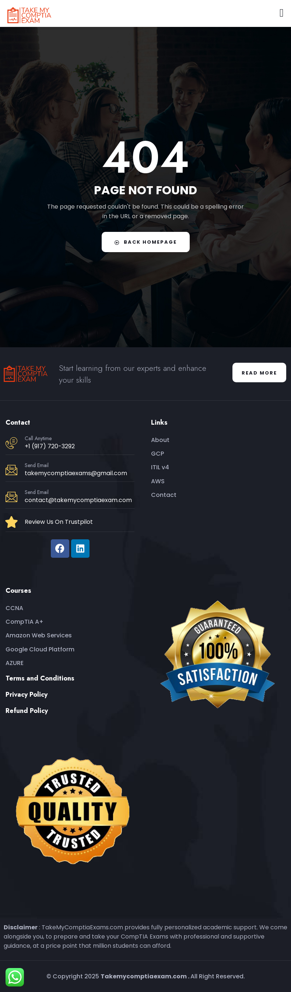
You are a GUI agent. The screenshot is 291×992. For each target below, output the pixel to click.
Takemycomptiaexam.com (144, 976)
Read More (259, 372)
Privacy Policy (27, 694)
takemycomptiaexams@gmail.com (76, 473)
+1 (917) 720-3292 (50, 446)
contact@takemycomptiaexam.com (78, 500)
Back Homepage (146, 242)
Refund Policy (27, 711)
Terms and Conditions (40, 678)
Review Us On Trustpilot (59, 522)
